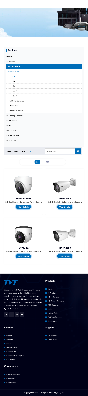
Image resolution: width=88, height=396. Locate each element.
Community (11, 352)
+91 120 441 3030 (12, 309)
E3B (47, 162)
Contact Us (52, 339)
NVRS (8, 125)
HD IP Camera (14, 66)
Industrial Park (12, 348)
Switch (9, 56)
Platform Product (13, 135)
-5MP (14, 86)
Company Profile (13, 374)
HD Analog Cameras (14, 115)
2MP (23, 151)
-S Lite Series (13, 106)
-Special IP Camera (15, 111)
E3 (37, 162)
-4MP (14, 81)
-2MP (14, 76)
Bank (8, 344)
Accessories (11, 140)
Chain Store (10, 360)
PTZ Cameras (11, 120)
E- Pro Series (12, 151)
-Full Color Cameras (16, 101)
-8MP (14, 96)
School (9, 335)
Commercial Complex (14, 356)
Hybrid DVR (11, 130)
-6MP (14, 91)
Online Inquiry (11, 382)
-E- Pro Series (13, 71)
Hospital (9, 339)
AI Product (10, 61)
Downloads (52, 335)
